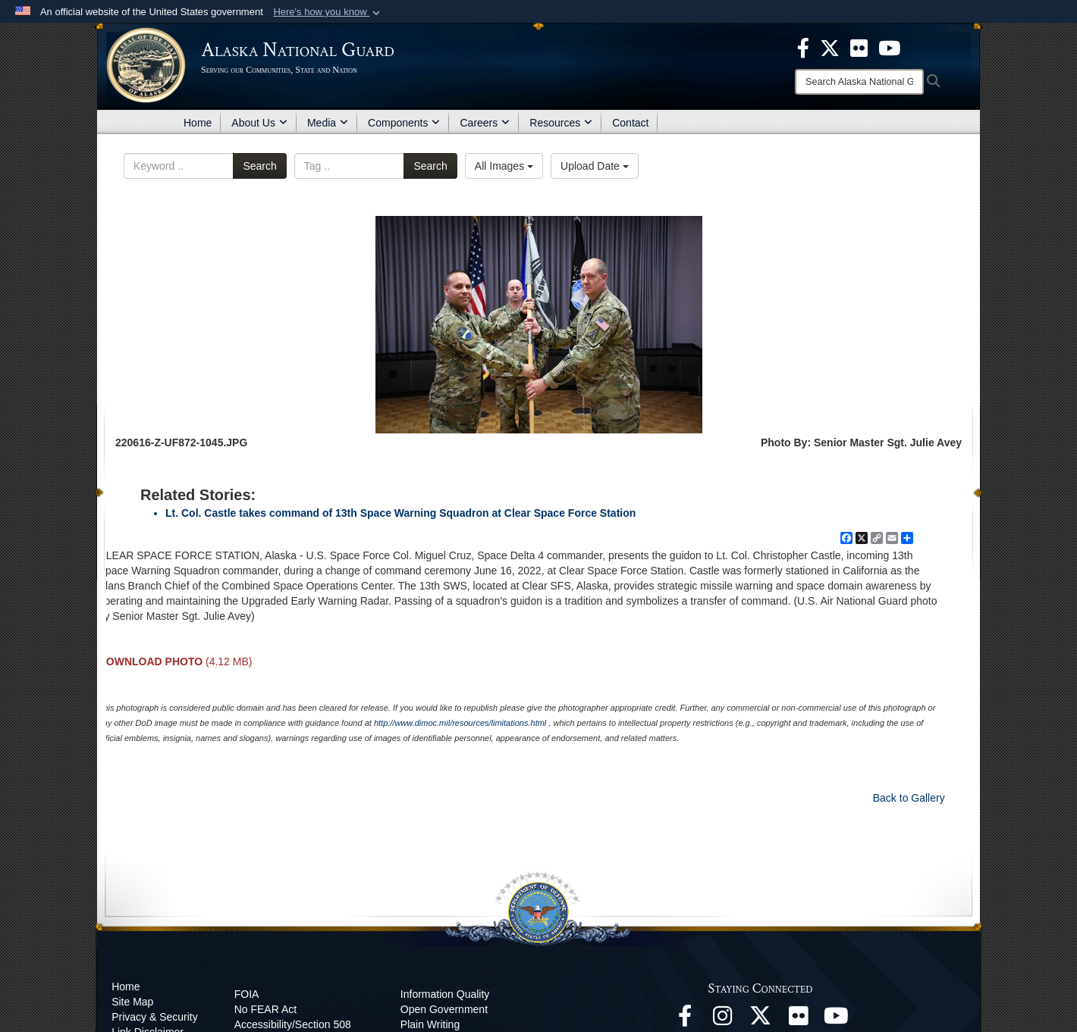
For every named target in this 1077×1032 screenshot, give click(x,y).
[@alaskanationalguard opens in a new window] (723, 1020)
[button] (328, 12)
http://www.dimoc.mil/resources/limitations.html (460, 722)
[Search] (859, 82)
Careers (485, 123)
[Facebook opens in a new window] (685, 1020)
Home (198, 123)
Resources (560, 123)
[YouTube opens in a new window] (837, 1020)
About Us (259, 123)
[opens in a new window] (803, 47)
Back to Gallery (909, 798)
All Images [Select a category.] (504, 166)
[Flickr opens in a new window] (799, 1020)
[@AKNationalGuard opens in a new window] (761, 1020)
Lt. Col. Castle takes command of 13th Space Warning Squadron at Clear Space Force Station (400, 513)
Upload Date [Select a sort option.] (594, 166)
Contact (630, 123)
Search (259, 166)
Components (404, 123)
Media (327, 123)
